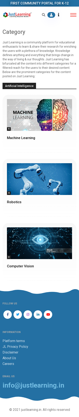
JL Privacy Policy (15, 347)
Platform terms (14, 341)
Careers (8, 364)
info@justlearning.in (33, 385)
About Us (9, 358)
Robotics (14, 202)
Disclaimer (10, 352)
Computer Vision (20, 266)
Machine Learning (21, 138)
